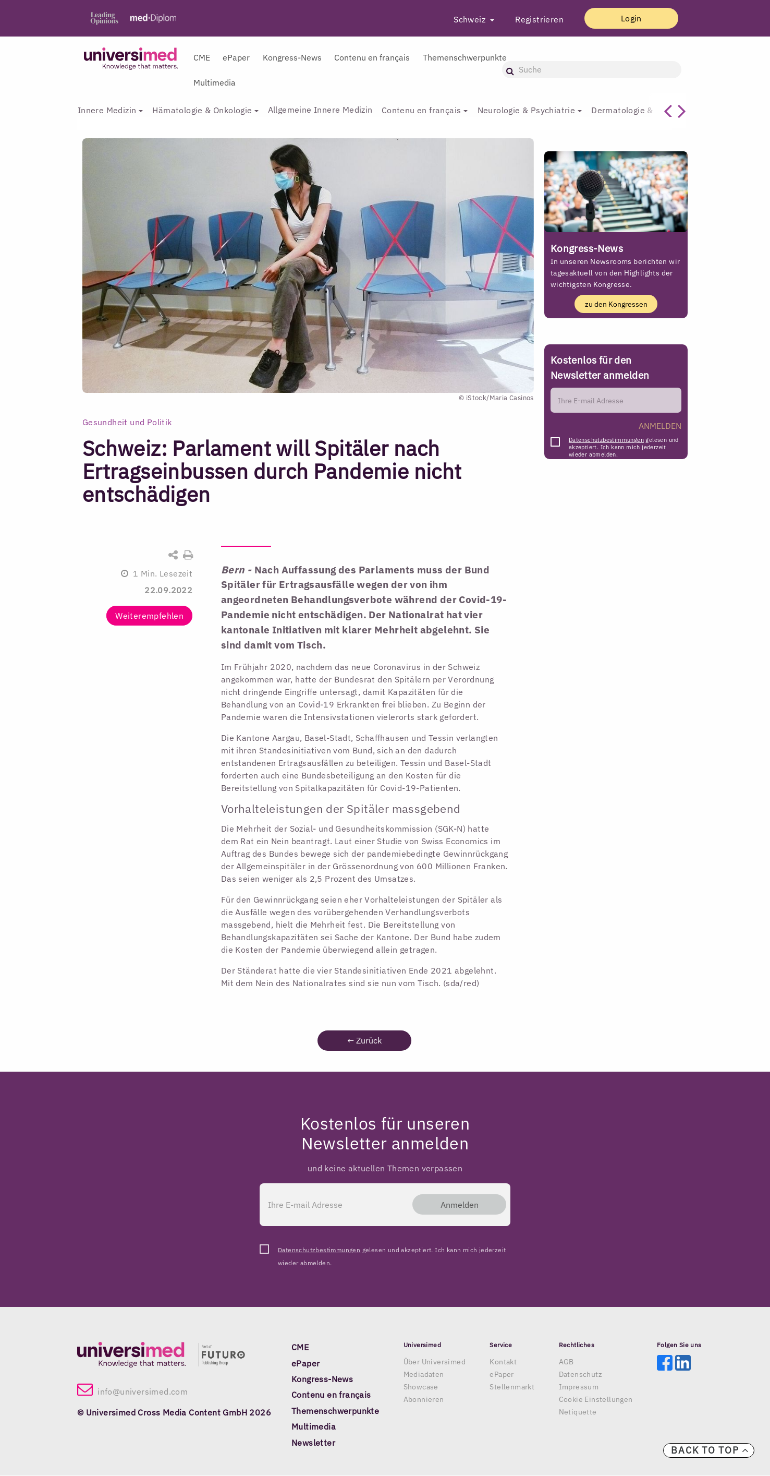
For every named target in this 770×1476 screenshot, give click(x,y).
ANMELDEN (660, 426)
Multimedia (214, 82)
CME (201, 57)
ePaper (236, 57)
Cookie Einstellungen (596, 1400)
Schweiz (464, 19)
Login (628, 18)
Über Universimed (435, 1362)
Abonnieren (424, 1400)
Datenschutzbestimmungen (606, 440)
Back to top (710, 1450)
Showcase (421, 1387)
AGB (566, 1362)
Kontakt (503, 1362)
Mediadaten (424, 1374)
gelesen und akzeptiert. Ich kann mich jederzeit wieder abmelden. (624, 443)
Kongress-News (292, 57)
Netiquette (578, 1412)
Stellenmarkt (512, 1387)
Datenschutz (580, 1374)
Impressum (579, 1387)
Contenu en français (372, 57)
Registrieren (533, 19)
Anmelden (456, 1204)
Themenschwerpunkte (465, 57)
